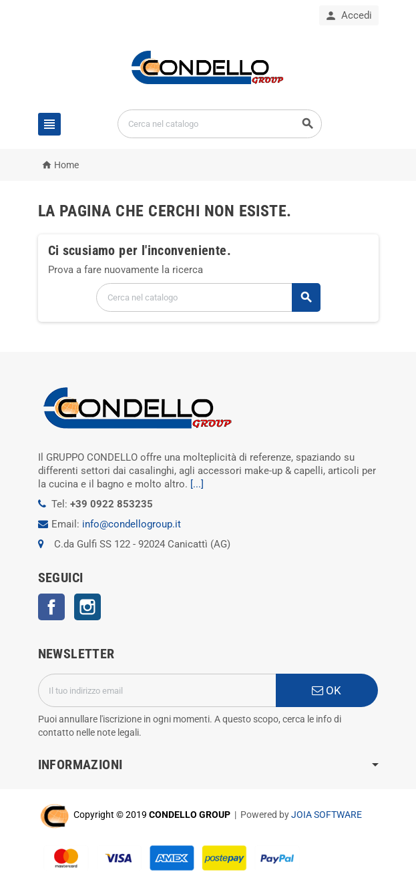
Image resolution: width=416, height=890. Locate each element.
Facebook (51, 607)
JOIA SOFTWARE (326, 814)
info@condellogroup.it (131, 524)
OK (326, 690)
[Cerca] (220, 123)
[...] (197, 484)
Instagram (87, 607)
